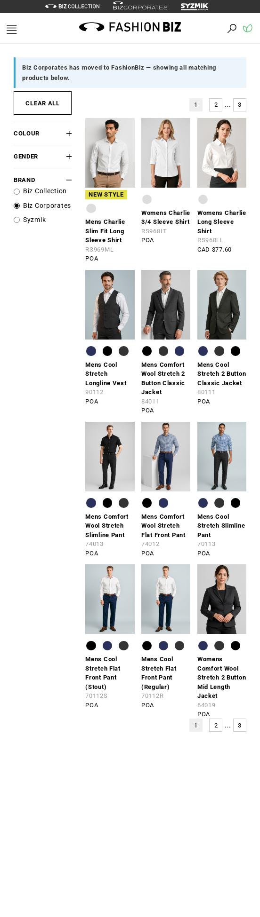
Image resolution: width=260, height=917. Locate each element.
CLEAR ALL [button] (42, 103)
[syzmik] (198, 6)
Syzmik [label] (34, 220)
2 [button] (216, 104)
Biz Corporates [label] (47, 206)
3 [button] (240, 104)
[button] (67, 133)
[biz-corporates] (140, 6)
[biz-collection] (72, 6)
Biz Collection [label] (45, 191)
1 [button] (196, 104)
